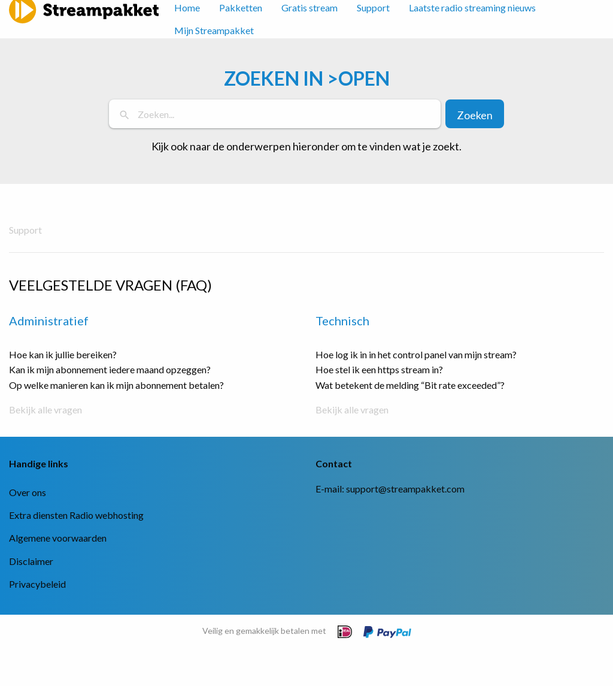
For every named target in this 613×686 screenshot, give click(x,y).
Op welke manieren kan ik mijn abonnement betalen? (116, 385)
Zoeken (475, 115)
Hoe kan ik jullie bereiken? (63, 354)
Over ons (27, 492)
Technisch (342, 320)
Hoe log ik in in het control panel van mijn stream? (416, 354)
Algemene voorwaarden (58, 537)
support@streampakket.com (405, 488)
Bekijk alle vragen (45, 409)
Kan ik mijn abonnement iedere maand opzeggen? (110, 369)
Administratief (49, 320)
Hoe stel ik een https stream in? (379, 369)
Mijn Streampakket (214, 30)
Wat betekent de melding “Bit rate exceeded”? (410, 385)
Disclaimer (31, 561)
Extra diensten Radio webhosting (76, 515)
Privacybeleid (37, 584)
